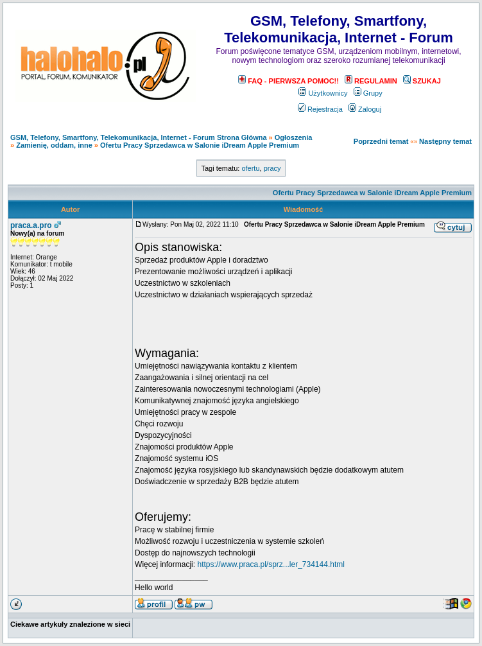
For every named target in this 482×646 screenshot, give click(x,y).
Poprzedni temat (381, 141)
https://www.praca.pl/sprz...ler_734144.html (270, 564)
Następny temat (445, 141)
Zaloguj (365, 109)
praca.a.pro (31, 225)
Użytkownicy (322, 93)
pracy (272, 168)
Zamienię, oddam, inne (54, 145)
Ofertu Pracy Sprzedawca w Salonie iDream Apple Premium (199, 145)
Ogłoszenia (294, 137)
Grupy (368, 93)
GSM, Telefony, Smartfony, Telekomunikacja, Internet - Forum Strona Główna (138, 137)
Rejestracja (320, 109)
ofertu (250, 168)
